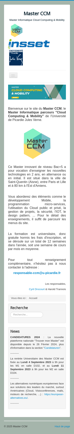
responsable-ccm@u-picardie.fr (37, 273)
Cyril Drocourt (37, 289)
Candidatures (52, 347)
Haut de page (62, 426)
